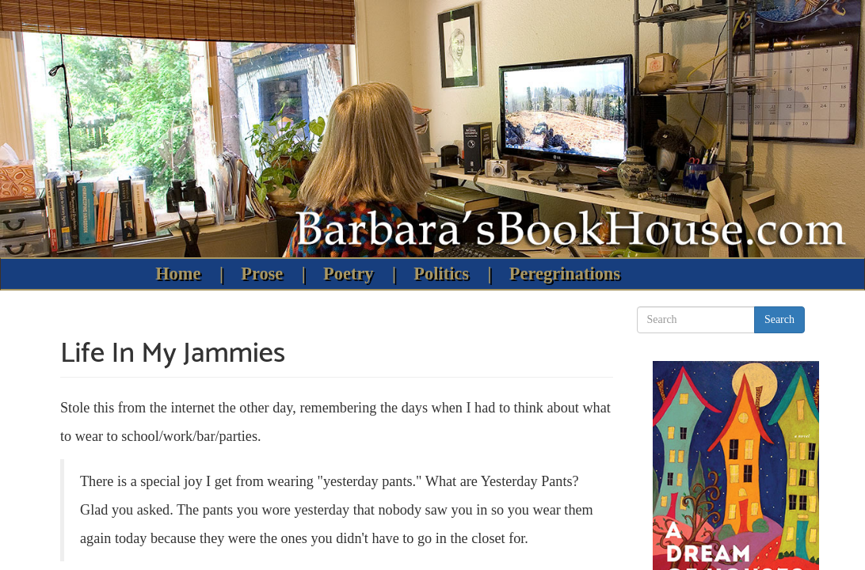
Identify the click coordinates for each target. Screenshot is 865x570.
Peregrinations (564, 273)
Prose (262, 273)
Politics (441, 273)
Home (177, 273)
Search (779, 319)
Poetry (348, 273)
